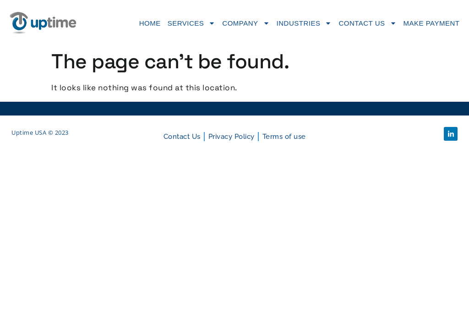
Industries (304, 23)
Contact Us (367, 23)
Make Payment (432, 23)
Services (192, 23)
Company (245, 23)
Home (150, 23)
